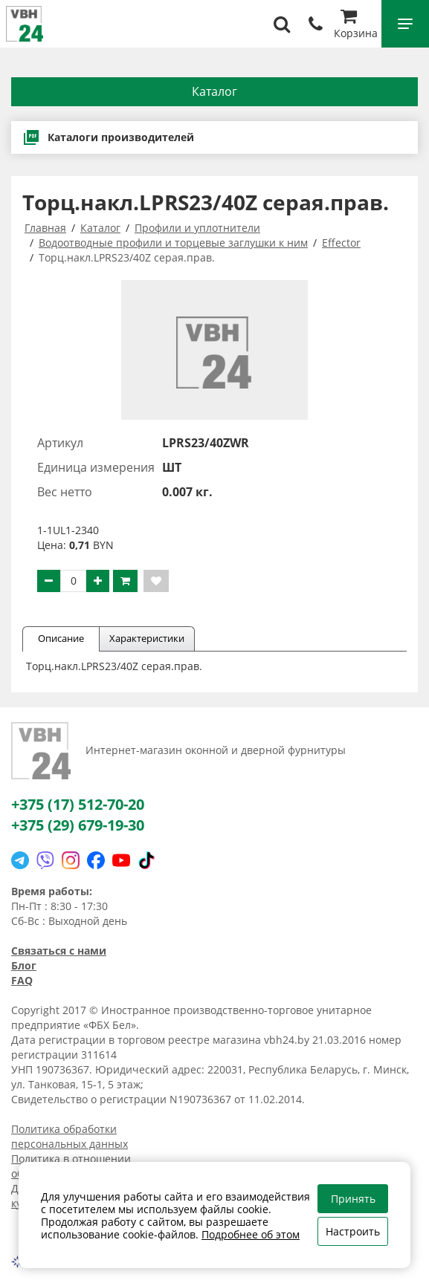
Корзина (356, 25)
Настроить (353, 1231)
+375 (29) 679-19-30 (77, 825)
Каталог (214, 91)
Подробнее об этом (250, 1234)
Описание (61, 638)
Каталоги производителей (108, 137)
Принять (353, 1199)
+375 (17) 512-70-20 (77, 804)
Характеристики (146, 638)
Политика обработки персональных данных (69, 1136)
